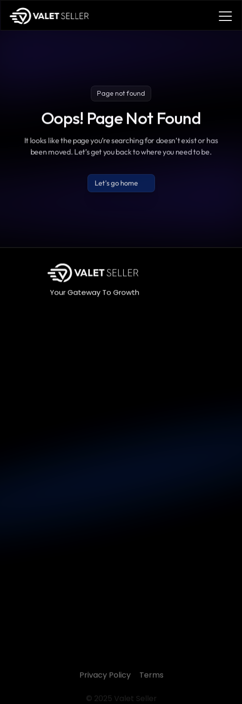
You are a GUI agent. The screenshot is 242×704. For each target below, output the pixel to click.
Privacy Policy (104, 684)
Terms (151, 684)
